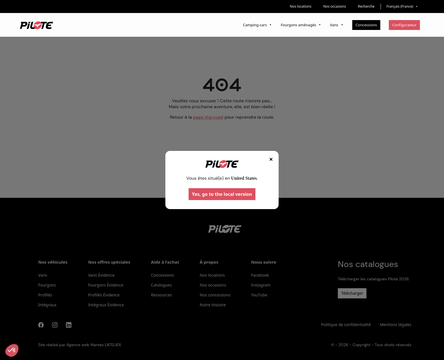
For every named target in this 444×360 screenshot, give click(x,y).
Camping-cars (257, 25)
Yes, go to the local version (222, 194)
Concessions (366, 24)
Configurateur (404, 24)
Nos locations (300, 6)
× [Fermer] (271, 159)
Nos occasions (334, 6)
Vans (336, 25)
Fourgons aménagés (301, 25)
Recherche (366, 6)
